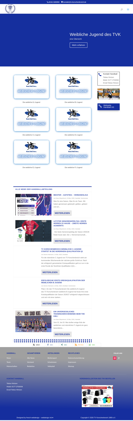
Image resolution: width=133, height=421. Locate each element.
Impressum (72, 363)
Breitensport (52, 359)
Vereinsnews (84, 340)
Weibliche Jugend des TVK (95, 39)
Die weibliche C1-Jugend (31, 129)
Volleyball (51, 367)
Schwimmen (52, 363)
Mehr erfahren (78, 50)
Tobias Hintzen (113, 83)
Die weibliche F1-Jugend (73, 162)
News (9, 359)
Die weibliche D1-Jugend (73, 129)
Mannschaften (12, 367)
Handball (77, 340)
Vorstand (30, 363)
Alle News (30, 359)
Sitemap (71, 367)
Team (8, 363)
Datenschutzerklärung (76, 359)
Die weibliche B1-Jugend (73, 97)
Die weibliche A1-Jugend (31, 97)
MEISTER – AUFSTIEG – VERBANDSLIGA (71, 337)
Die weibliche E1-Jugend (31, 162)
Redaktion (30, 367)
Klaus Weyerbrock (61, 340)
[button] (94, 345)
